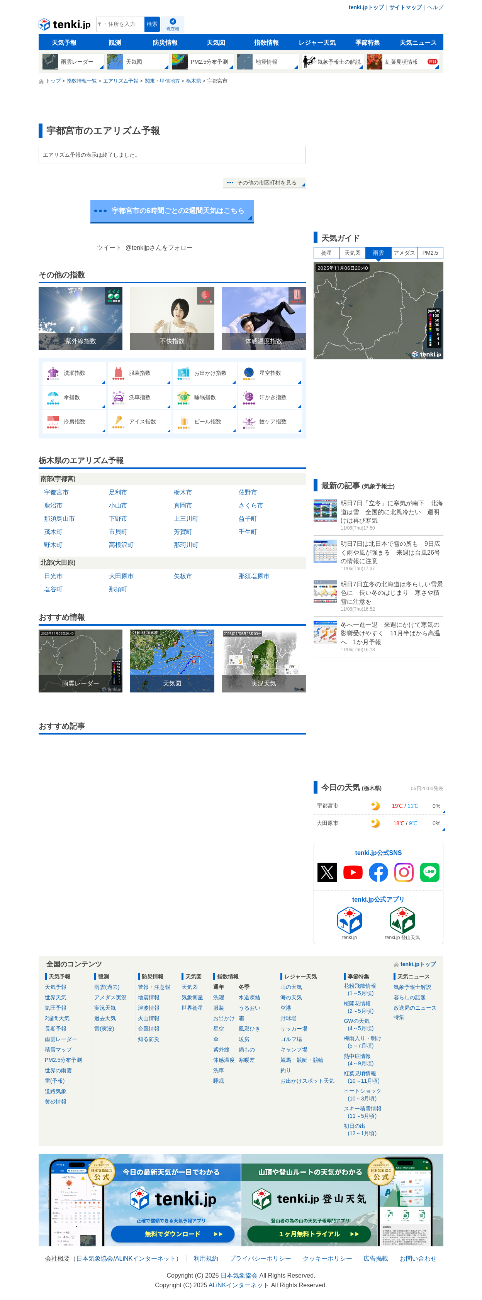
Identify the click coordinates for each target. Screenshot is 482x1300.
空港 (285, 1008)
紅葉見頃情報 (366, 1077)
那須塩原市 (254, 576)
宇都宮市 (56, 492)
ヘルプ (435, 7)
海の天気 (291, 997)
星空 (218, 1029)
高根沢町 (121, 545)
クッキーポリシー (327, 1258)
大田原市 (121, 576)
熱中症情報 (366, 1060)
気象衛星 (192, 997)
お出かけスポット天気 (307, 1081)
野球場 (288, 1018)
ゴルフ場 (291, 1039)
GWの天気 (366, 1025)
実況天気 (105, 1008)
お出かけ (224, 1018)
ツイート (109, 247)
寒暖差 (247, 1060)
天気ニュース (418, 42)
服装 (218, 1008)
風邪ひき (249, 1029)
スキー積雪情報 (366, 1112)
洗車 (218, 1070)
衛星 (326, 253)
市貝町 (118, 531)
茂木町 (53, 531)
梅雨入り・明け (366, 1042)
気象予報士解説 (412, 987)
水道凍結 (249, 997)
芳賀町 (183, 531)
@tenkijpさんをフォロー (159, 247)
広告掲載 (375, 1258)
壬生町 (248, 531)
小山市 (118, 505)
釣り (285, 1070)
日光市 (53, 576)
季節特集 (367, 42)
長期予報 (55, 1029)
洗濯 (218, 997)
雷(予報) (54, 1081)
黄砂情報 (55, 1102)
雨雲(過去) (106, 987)
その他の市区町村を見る (267, 182)
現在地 (172, 28)
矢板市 (183, 576)
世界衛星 (192, 1008)
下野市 (118, 518)
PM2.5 (430, 253)
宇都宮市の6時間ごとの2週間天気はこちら (178, 211)
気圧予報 (55, 1008)
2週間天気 (57, 1018)
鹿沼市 (53, 505)
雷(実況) (104, 1029)
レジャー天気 (317, 42)
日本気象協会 (94, 1258)
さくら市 (251, 505)
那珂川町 (186, 545)
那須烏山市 (59, 518)
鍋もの (247, 1049)
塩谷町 (53, 589)
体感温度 (224, 1060)
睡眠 (218, 1081)
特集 (399, 1017)
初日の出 (366, 1130)
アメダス (404, 253)
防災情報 (165, 42)
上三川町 (186, 518)
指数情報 (266, 42)
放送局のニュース (415, 1008)
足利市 (118, 492)
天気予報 (64, 42)
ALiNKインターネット (145, 1258)
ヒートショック (366, 1095)
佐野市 (248, 492)
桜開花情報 (366, 1007)
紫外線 (221, 1049)
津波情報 (149, 1008)
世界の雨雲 (58, 1070)
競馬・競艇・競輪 (302, 1060)
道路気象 (55, 1091)
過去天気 (105, 1018)
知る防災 (149, 1039)
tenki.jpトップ (366, 7)
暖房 (244, 1039)
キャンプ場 (293, 1049)
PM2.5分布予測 (63, 1060)
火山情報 (149, 1018)
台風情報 (149, 1029)
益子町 (248, 518)
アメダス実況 (110, 997)
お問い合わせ (418, 1258)
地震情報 (149, 997)
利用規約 (205, 1258)
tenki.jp (65, 26)
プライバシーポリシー (260, 1258)
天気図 (216, 42)
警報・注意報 (154, 987)
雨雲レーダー (61, 1039)
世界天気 (55, 997)
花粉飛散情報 (366, 990)
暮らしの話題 (410, 997)
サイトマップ (405, 7)
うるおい (249, 1008)
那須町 (118, 589)
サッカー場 (293, 1029)
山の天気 (291, 987)
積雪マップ (58, 1049)
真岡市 (183, 505)
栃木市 (183, 492)
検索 (152, 24)
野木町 (53, 545)
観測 (115, 42)
